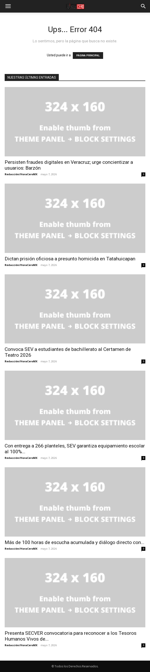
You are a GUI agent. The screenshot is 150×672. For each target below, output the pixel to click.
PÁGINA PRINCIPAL (88, 55)
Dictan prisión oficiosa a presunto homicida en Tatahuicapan (70, 259)
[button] (7, 6)
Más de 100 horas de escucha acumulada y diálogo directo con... (74, 542)
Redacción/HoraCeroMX (21, 174)
